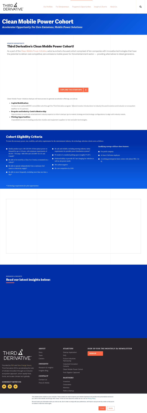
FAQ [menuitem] (64, 355)
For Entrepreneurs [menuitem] (62, 7)
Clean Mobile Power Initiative (33, 51)
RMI (12, 365)
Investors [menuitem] (66, 381)
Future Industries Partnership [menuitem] (69, 359)
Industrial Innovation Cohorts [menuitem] (70, 365)
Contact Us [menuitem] (43, 380)
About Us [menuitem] (113, 7)
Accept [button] (102, 408)
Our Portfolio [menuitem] (48, 7)
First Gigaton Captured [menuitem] (71, 372)
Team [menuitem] (41, 355)
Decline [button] (111, 408)
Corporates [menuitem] (67, 384)
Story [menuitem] (40, 352)
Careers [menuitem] (41, 358)
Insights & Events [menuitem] (100, 7)
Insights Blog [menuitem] (43, 371)
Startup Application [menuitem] (70, 352)
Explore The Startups (74, 93)
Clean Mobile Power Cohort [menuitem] (73, 369)
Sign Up (92, 353)
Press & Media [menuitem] (44, 383)
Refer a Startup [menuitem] (68, 391)
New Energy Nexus (24, 365)
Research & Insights (14, 276)
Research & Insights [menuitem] (46, 367)
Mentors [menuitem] (66, 388)
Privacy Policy (91, 398)
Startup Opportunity (15, 43)
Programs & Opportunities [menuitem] (81, 7)
